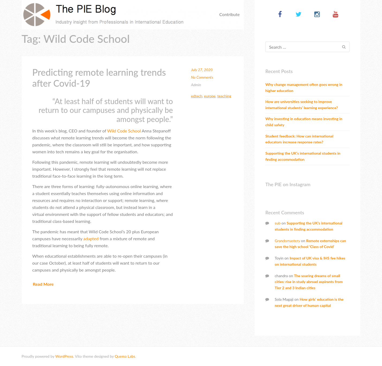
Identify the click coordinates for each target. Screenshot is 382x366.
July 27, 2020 (202, 69)
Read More (43, 284)
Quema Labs (125, 356)
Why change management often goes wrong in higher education (303, 87)
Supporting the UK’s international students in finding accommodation (302, 156)
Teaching (224, 96)
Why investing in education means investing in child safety (303, 121)
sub (278, 223)
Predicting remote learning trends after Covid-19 (99, 78)
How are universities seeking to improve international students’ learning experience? (301, 104)
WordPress (64, 356)
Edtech (196, 96)
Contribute (229, 14)
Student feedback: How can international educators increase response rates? (299, 139)
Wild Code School (124, 130)
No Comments (202, 77)
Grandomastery (287, 240)
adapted (90, 238)
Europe (209, 96)
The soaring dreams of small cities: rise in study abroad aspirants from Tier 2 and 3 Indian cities (309, 281)
